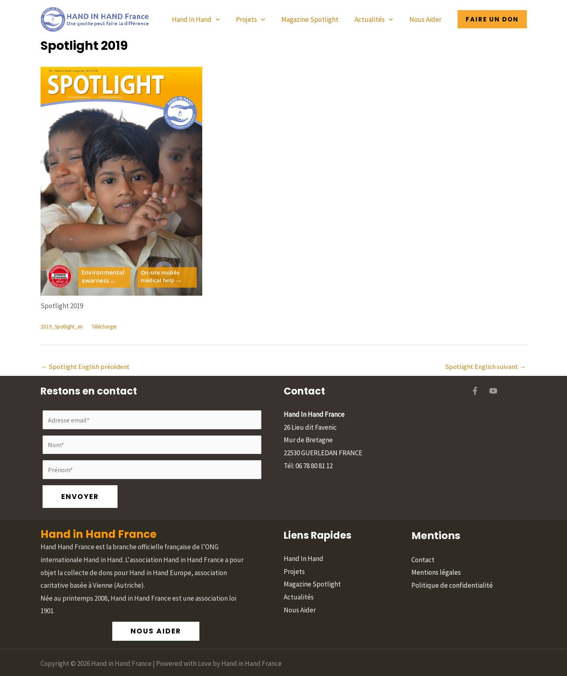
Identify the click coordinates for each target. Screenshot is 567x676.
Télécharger (108, 326)
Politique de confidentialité (452, 563)
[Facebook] (475, 392)
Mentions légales (436, 550)
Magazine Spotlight (315, 19)
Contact (422, 537)
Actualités (377, 19)
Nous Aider (427, 19)
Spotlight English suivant (485, 367)
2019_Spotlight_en (63, 326)
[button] (227, 19)
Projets (259, 19)
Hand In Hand (207, 19)
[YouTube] (493, 392)
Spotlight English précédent (87, 367)
